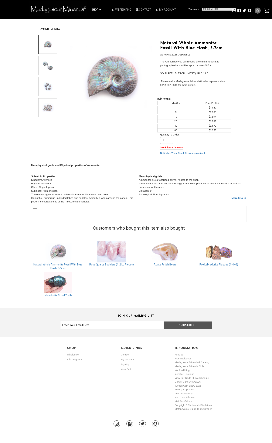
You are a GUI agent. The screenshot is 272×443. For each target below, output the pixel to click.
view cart (126, 369)
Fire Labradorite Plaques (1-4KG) (218, 264)
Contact (143, 9)
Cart (266, 10)
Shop (96, 9)
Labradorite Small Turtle (58, 295)
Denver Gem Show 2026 (188, 381)
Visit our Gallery (183, 401)
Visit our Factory (183, 393)
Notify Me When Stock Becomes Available (183, 153)
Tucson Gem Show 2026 (188, 385)
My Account (166, 9)
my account (127, 359)
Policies (179, 354)
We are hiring (182, 370)
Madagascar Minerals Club (189, 366)
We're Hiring (121, 9)
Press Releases (183, 358)
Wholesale (73, 354)
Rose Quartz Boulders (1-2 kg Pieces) (111, 264)
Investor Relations (184, 374)
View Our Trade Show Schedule (192, 378)
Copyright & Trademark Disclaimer (193, 405)
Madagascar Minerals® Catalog (192, 362)
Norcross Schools (185, 397)
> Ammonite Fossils (49, 29)
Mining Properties (184, 389)
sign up (125, 364)
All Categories (74, 359)
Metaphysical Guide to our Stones (193, 409)
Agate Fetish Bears (165, 264)
